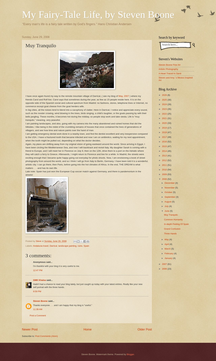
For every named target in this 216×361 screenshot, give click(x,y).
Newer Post (30, 329)
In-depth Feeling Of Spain (176, 224)
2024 (164, 104)
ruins (80, 246)
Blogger (130, 354)
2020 (164, 123)
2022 (164, 114)
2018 (164, 132)
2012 (164, 160)
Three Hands (170, 233)
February (169, 253)
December (170, 183)
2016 (164, 141)
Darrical (53, 246)
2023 (164, 109)
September (170, 197)
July (167, 206)
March (168, 248)
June (167, 211)
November (170, 187)
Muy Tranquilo (171, 215)
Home (88, 329)
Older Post (145, 329)
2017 (164, 137)
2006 (164, 269)
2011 (164, 165)
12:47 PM (37, 270)
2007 (164, 264)
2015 (164, 146)
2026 (164, 95)
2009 (164, 174)
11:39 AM (37, 309)
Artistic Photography (168, 69)
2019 (164, 128)
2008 (164, 179)
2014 (164, 151)
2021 (164, 118)
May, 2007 (123, 96)
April (167, 244)
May (167, 239)
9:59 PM (37, 291)
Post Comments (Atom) (46, 336)
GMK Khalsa (39, 280)
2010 (164, 169)
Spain (86, 246)
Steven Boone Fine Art (169, 65)
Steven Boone (40, 301)
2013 (164, 155)
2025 (164, 100)
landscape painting (67, 246)
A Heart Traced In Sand (170, 73)
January (169, 258)
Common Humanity (173, 219)
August (168, 201)
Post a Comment (38, 315)
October (169, 192)
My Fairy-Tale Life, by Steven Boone (98, 14)
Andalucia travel (40, 246)
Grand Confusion (172, 229)
